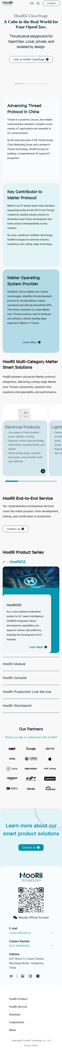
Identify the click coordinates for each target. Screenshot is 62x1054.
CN (32, 3)
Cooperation (16, 1022)
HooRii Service (18, 1006)
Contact (51, 3)
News (12, 1030)
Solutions (14, 1014)
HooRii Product (18, 999)
